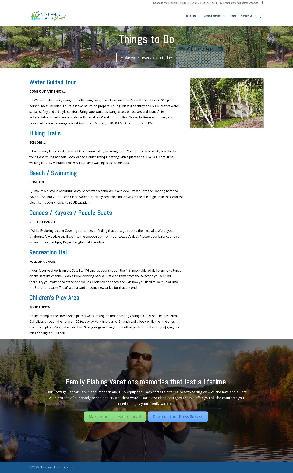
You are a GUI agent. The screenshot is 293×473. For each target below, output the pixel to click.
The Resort (190, 16)
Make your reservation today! (146, 57)
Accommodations (213, 16)
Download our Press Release (178, 416)
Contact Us (246, 16)
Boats (233, 16)
